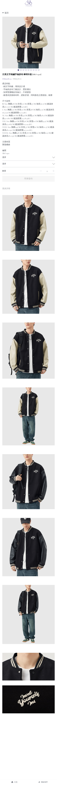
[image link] (28, 3)
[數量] (47, 171)
